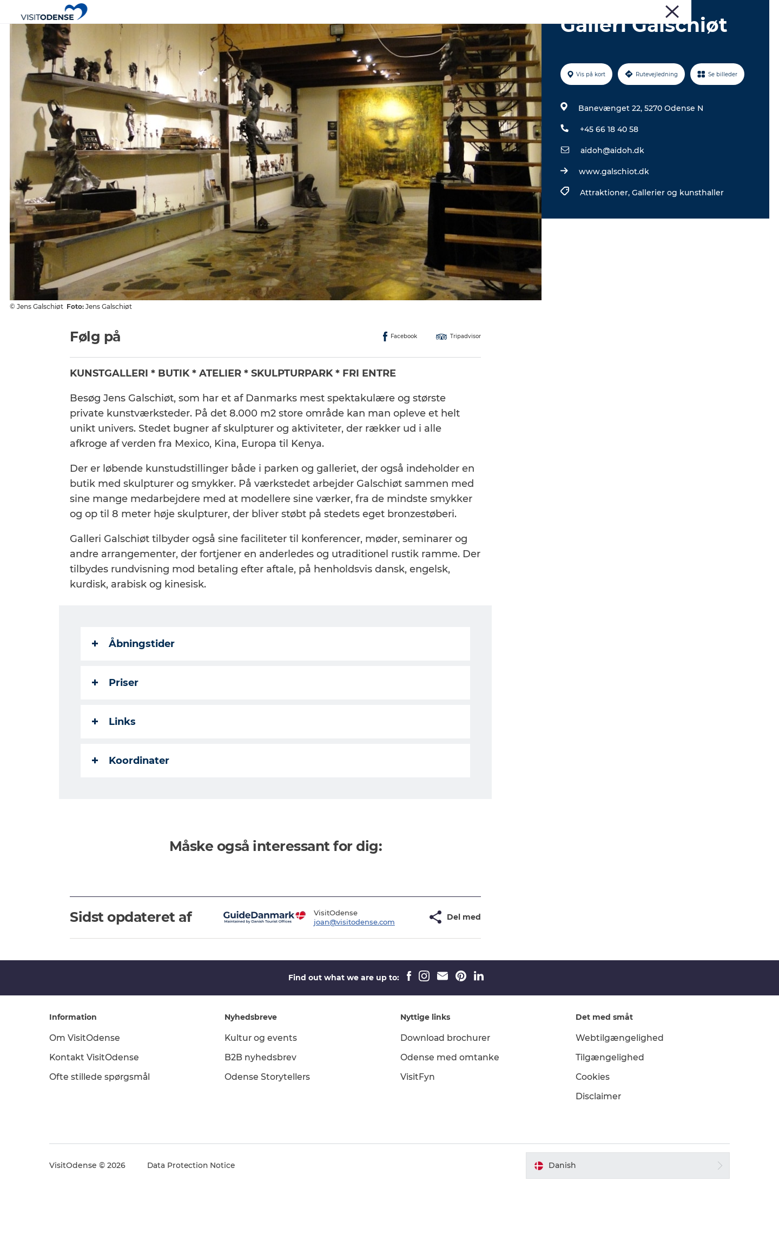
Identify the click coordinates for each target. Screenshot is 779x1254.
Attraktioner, (605, 244)
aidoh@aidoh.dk (612, 202)
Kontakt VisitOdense (99, 1124)
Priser (116, 734)
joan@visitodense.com (322, 980)
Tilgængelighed (607, 1124)
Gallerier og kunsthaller (677, 244)
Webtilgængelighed (617, 1105)
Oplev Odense (275, 35)
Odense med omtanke (450, 1124)
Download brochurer (446, 1105)
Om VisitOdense (89, 1105)
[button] (388, 976)
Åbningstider (134, 695)
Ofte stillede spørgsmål (105, 1144)
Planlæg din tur (440, 35)
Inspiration (510, 35)
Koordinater (131, 812)
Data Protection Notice (197, 1233)
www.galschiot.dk (613, 223)
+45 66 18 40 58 (608, 181)
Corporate (670, 10)
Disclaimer (596, 1163)
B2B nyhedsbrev (263, 1124)
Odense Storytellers (270, 1144)
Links (114, 773)
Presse (632, 10)
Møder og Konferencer (732, 10)
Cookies (590, 1144)
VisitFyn (417, 1144)
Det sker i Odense (356, 35)
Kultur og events (264, 1105)
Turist (602, 10)
